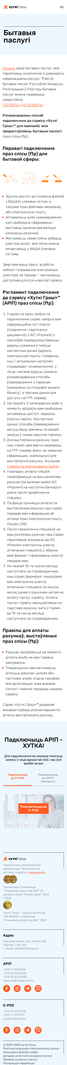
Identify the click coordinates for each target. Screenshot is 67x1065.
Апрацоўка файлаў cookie (20, 1052)
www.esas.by (37, 872)
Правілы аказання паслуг (20, 1059)
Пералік (9, 68)
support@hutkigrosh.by (18, 980)
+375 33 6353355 (15, 977)
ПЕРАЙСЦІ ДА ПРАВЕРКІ (23, 105)
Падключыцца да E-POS (17, 776)
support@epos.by (14, 1018)
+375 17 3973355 (14, 969)
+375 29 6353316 (14, 1011)
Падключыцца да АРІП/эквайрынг (48, 778)
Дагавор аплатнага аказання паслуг (27, 1055)
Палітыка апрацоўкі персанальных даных (31, 1048)
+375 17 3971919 (13, 1015)
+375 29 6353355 (15, 973)
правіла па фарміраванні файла (33, 466)
